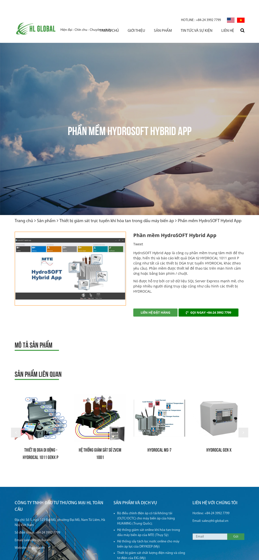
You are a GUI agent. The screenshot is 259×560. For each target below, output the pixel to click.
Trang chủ (109, 18)
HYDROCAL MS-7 (159, 435)
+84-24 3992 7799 (201, 7)
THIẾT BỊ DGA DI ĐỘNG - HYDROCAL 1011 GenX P (40, 438)
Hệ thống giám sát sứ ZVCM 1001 (100, 438)
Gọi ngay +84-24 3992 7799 (208, 298)
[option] (70, 254)
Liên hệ (227, 18)
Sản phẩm (163, 18)
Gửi (235, 525)
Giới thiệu (136, 18)
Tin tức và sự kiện (197, 18)
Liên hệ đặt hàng (155, 298)
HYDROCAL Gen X (219, 435)
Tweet (138, 229)
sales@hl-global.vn (37, 529)
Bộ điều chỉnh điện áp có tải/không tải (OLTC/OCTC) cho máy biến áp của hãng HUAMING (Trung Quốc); (146, 507)
